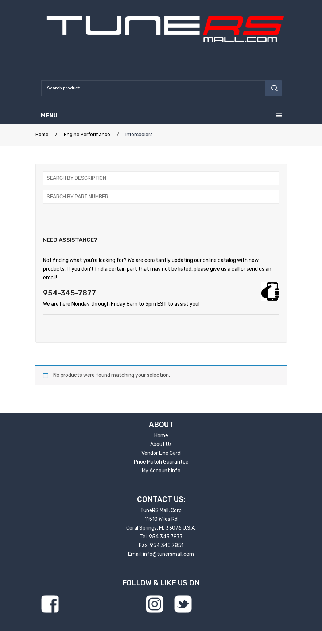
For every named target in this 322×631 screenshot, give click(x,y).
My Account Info (161, 471)
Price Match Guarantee (161, 462)
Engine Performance (87, 134)
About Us (161, 444)
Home (42, 134)
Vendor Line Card (161, 453)
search (273, 88)
